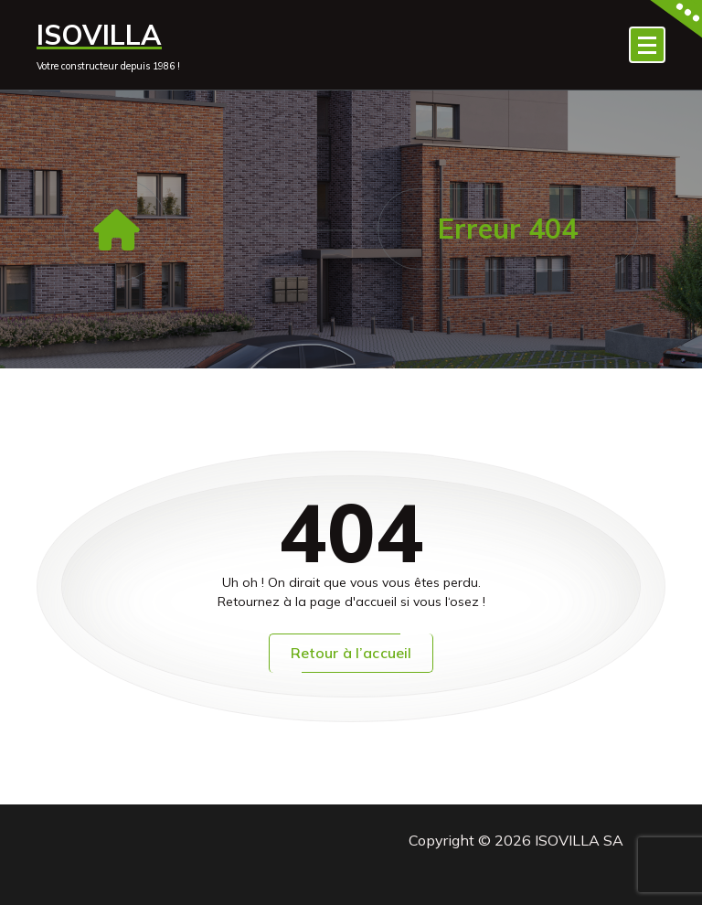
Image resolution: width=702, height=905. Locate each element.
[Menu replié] (647, 45)
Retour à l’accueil (351, 653)
